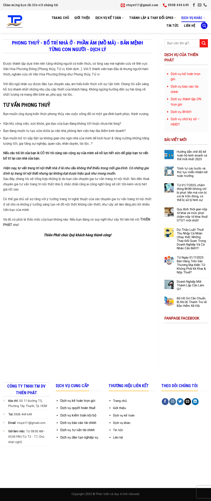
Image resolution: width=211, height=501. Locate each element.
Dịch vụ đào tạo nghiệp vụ (79, 437)
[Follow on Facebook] (194, 5)
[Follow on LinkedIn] (195, 401)
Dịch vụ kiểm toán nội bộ (78, 415)
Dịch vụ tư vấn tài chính (77, 430)
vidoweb (133, 494)
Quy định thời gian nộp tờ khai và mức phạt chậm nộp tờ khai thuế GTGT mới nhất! (192, 214)
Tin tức (172, 26)
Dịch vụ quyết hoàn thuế (77, 408)
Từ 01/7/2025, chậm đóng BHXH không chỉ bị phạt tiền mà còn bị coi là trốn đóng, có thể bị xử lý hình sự (192, 192)
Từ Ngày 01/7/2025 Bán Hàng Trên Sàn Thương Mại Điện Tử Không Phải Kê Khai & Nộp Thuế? (191, 265)
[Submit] (204, 43)
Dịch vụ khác (193, 18)
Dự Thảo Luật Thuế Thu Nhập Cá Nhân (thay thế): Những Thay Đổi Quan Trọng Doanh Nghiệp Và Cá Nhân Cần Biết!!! (191, 239)
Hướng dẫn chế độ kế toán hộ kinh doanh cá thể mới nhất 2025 (192, 155)
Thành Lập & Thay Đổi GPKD (152, 18)
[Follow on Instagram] (172, 401)
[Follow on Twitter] (180, 401)
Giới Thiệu (82, 18)
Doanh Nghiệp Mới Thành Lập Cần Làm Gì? (190, 285)
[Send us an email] (199, 5)
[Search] (204, 25)
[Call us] (205, 5)
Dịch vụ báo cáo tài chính (78, 423)
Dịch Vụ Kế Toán (109, 18)
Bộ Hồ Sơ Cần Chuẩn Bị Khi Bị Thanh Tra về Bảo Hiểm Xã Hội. (192, 302)
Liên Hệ (189, 26)
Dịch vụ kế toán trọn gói (77, 401)
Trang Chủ (60, 18)
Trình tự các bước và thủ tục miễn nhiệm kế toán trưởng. (192, 172)
